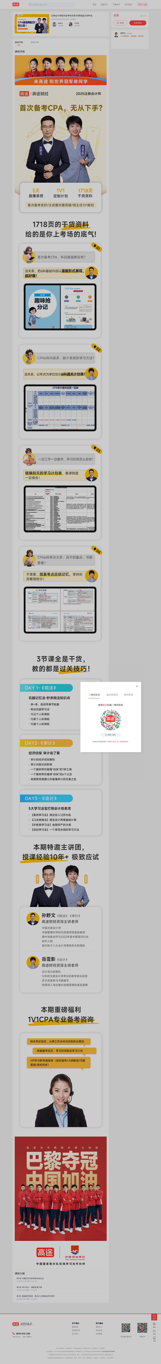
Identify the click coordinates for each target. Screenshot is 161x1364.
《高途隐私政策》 (93, 706)
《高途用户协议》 (81, 706)
